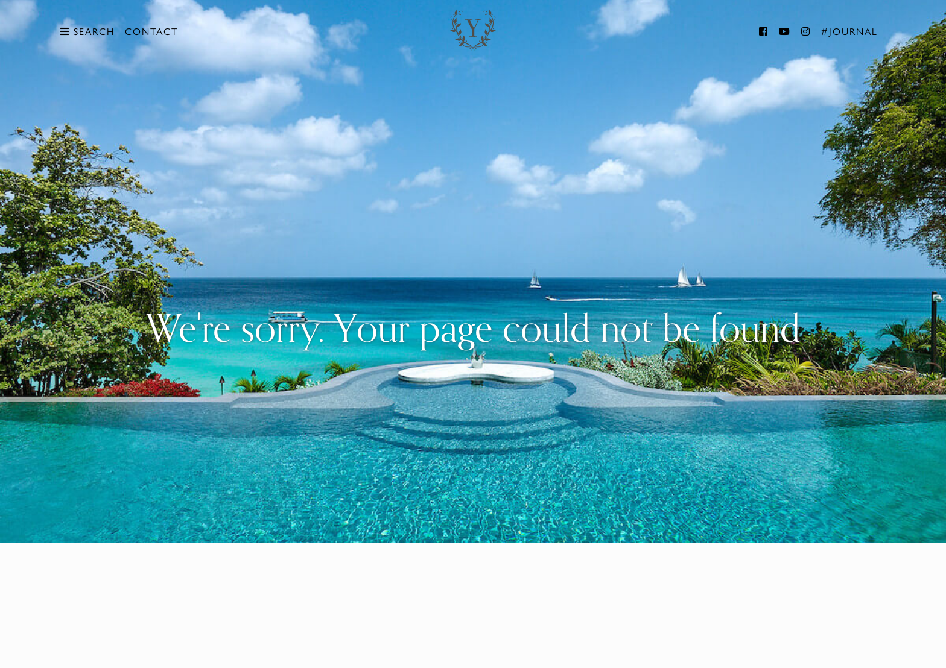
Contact (151, 31)
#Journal (849, 31)
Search (87, 31)
